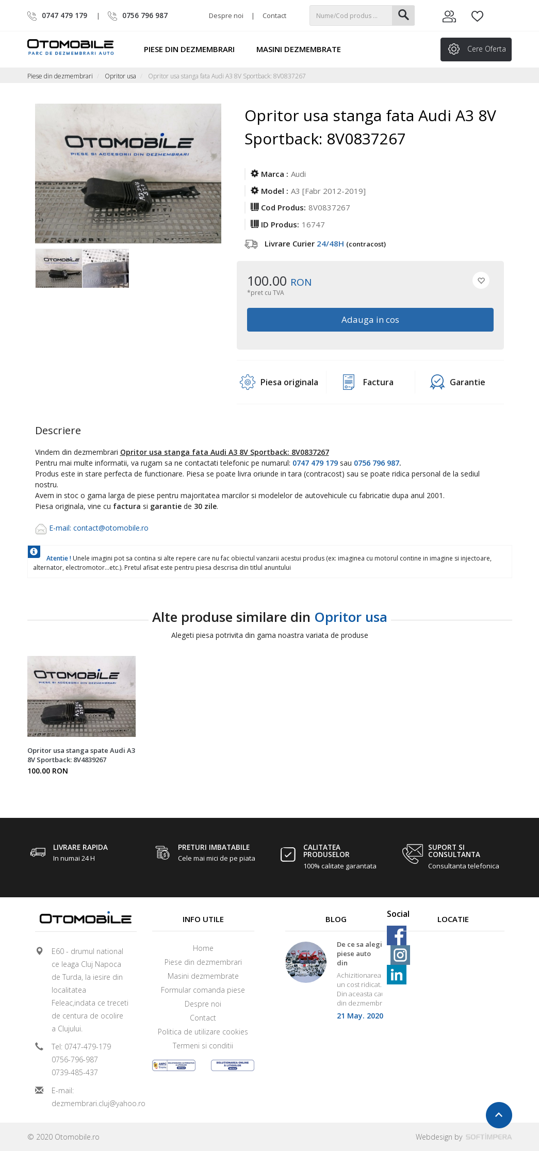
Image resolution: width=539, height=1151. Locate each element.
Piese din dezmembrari (194, 49)
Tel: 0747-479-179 (81, 1046)
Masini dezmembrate (303, 49)
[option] (58, 269)
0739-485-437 (75, 1072)
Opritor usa (120, 76)
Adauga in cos (370, 319)
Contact (274, 15)
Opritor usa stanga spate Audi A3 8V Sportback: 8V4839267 (81, 755)
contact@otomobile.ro (111, 528)
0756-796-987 (75, 1059)
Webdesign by (464, 1137)
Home (203, 948)
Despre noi (226, 15)
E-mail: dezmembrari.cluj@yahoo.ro (90, 1097)
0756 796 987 (376, 463)
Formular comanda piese (203, 990)
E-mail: (61, 528)
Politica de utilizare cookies (203, 1032)
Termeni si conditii (203, 1045)
